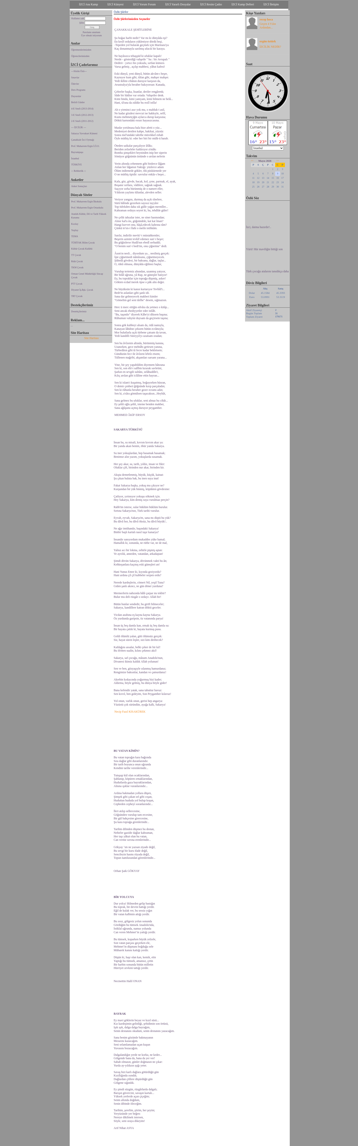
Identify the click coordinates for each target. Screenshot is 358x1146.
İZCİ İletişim (271, 4)
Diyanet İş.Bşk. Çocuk (82, 289)
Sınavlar (75, 77)
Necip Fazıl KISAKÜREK (129, 711)
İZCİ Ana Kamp (88, 4)
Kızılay (74, 224)
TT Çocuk (76, 255)
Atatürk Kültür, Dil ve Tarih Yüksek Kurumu (88, 216)
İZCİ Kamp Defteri (242, 4)
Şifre (81, 22)
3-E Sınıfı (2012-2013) (82, 115)
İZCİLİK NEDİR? (270, 46)
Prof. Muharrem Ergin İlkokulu (86, 201)
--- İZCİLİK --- (78, 127)
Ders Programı (78, 90)
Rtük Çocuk (77, 261)
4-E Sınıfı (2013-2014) (82, 108)
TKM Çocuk (77, 267)
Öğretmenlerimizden (81, 49)
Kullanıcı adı (77, 18)
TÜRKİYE (76, 164)
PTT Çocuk (76, 283)
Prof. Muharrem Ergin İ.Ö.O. (85, 146)
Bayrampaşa (77, 152)
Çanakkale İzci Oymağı (82, 139)
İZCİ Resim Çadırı (211, 4)
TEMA (74, 236)
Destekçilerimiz (78, 311)
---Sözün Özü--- (79, 71)
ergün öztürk (268, 41)
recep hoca (266, 19)
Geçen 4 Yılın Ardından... (268, 25)
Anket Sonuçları (79, 186)
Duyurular (76, 96)
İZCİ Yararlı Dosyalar (178, 4)
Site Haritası (91, 338)
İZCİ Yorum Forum (144, 4)
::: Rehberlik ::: (78, 171)
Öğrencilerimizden (80, 56)
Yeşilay (74, 230)
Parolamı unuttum (91, 32)
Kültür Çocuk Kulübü (81, 248)
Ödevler (75, 83)
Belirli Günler (78, 102)
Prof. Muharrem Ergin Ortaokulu (87, 207)
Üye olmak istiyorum (91, 35)
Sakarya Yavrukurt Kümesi (84, 133)
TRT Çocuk (77, 296)
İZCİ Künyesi (115, 4)
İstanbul (75, 158)
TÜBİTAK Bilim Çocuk (83, 242)
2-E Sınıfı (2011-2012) (82, 121)
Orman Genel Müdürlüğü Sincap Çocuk (87, 275)
